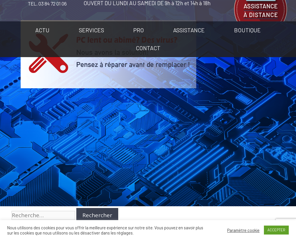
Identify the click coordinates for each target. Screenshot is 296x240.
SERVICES (91, 30)
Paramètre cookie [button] (243, 230)
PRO (138, 30)
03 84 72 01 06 (52, 3)
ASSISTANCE (189, 30)
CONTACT (148, 47)
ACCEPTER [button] (276, 230)
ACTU (42, 30)
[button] (136, 198)
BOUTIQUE (247, 30)
